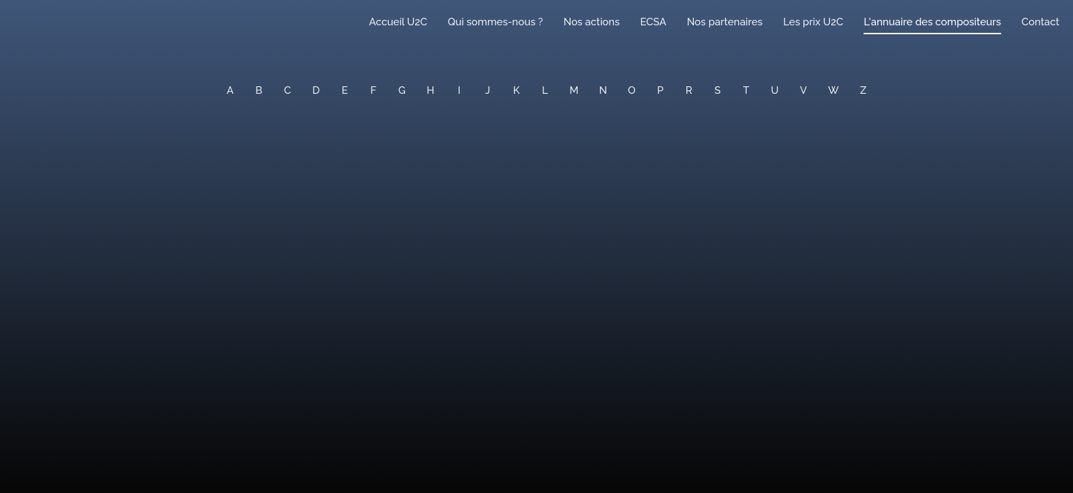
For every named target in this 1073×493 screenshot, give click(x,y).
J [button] (487, 90)
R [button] (689, 90)
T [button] (746, 90)
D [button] (316, 90)
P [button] (660, 90)
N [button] (603, 90)
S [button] (717, 90)
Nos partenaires (725, 22)
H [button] (431, 90)
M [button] (573, 90)
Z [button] (863, 90)
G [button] (402, 90)
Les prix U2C (813, 22)
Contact (1040, 22)
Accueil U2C (398, 22)
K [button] (516, 90)
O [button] (632, 90)
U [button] (775, 90)
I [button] (459, 90)
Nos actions (591, 22)
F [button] (373, 90)
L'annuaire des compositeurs (932, 22)
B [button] (258, 90)
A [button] (230, 90)
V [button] (803, 90)
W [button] (833, 90)
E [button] (344, 90)
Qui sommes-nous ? (495, 22)
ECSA (654, 22)
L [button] (545, 90)
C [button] (287, 90)
